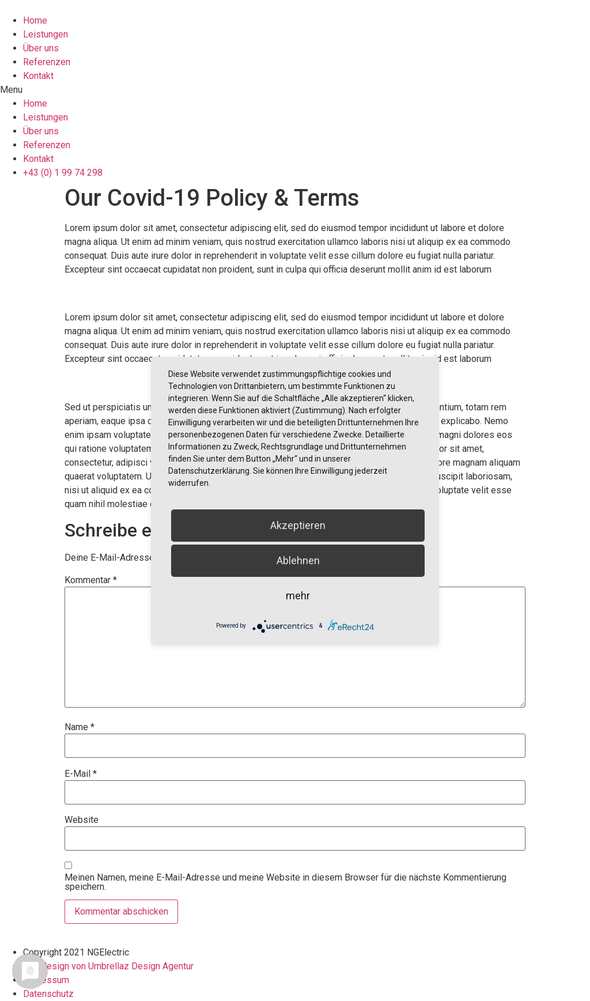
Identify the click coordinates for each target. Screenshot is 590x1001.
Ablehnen (298, 560)
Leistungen (45, 34)
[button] (295, 90)
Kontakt (38, 75)
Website (82, 820)
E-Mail (81, 774)
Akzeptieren (298, 525)
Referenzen (46, 61)
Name (79, 727)
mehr (298, 596)
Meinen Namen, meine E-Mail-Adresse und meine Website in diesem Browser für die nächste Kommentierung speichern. (285, 882)
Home (35, 20)
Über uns (41, 48)
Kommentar (91, 580)
